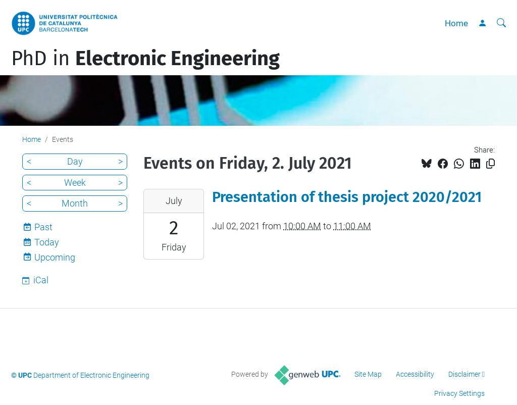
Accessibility (415, 374)
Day (75, 161)
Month (75, 203)
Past (43, 227)
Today (46, 242)
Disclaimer (464, 374)
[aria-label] (501, 23)
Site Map (368, 374)
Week (75, 182)
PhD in (145, 58)
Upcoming (54, 257)
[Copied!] (490, 164)
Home (456, 23)
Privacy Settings (459, 393)
